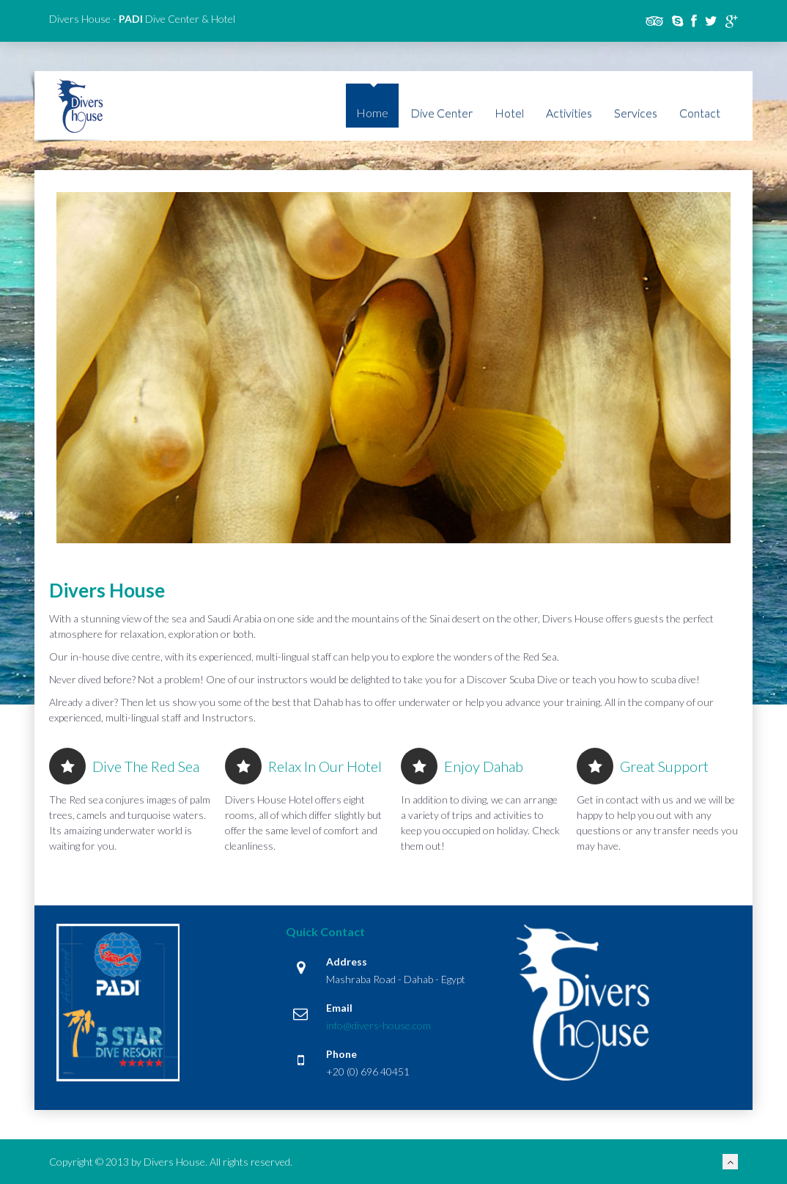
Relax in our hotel (303, 766)
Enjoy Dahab (462, 766)
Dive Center (441, 112)
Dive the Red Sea (124, 766)
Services (635, 112)
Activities (569, 112)
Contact (699, 112)
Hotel (509, 112)
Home (372, 112)
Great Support (643, 766)
